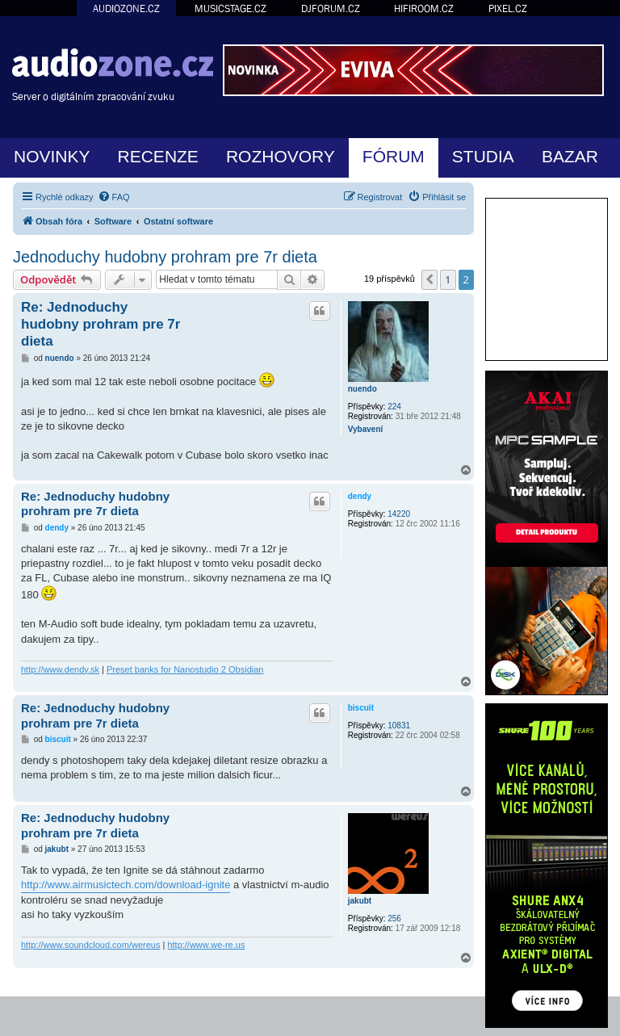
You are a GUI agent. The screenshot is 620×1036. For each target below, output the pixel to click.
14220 (399, 514)
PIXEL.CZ (507, 8)
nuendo (362, 388)
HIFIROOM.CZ (424, 8)
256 (394, 918)
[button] (429, 279)
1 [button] (447, 279)
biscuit (361, 707)
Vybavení (365, 429)
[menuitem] (114, 197)
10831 (399, 725)
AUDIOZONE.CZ (126, 8)
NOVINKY (52, 156)
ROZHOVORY (280, 156)
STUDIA (483, 156)
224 (394, 406)
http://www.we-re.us (206, 945)
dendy (359, 496)
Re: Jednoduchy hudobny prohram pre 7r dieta (100, 325)
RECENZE (158, 156)
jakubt (359, 900)
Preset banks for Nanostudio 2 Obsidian (185, 669)
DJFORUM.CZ (330, 8)
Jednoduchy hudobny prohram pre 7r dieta (165, 257)
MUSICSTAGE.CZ (230, 8)
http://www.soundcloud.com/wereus (90, 945)
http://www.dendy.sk (60, 669)
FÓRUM (393, 156)
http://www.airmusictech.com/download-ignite (125, 885)
